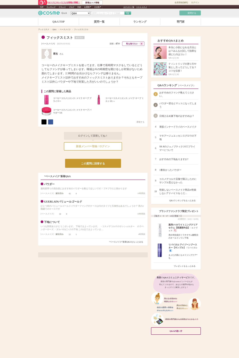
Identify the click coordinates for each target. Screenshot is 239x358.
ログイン (195, 2)
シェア (50, 121)
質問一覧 (99, 21)
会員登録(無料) (181, 2)
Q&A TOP (58, 21)
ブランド (62, 7)
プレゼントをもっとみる (186, 266)
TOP (41, 7)
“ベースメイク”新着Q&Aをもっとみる (126, 242)
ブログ (71, 7)
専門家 (181, 21)
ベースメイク (48, 44)
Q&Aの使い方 (184, 331)
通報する (138, 122)
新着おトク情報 (92, 2)
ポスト (43, 121)
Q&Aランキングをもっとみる (183, 200)
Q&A (79, 7)
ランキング (51, 7)
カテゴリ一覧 (128, 7)
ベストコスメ (141, 7)
